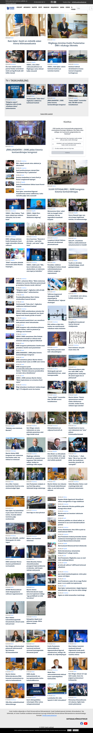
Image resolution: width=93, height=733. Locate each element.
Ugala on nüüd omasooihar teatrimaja (71, 596)
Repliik (34, 62)
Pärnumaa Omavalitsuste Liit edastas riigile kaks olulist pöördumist (77, 703)
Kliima (65, 497)
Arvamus (13, 64)
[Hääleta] (67, 153)
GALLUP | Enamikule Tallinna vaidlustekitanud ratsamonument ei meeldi (78, 243)
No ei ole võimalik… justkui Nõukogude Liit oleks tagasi (15, 541)
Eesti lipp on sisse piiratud (36, 513)
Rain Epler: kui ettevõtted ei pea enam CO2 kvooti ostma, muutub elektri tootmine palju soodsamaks (14, 515)
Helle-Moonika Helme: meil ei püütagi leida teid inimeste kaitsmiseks (78, 487)
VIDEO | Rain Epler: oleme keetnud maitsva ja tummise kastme (56, 69)
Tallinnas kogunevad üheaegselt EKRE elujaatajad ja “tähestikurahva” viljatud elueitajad (56, 299)
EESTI (40, 7)
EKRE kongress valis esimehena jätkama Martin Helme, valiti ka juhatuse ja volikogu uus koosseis (30, 330)
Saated (76, 98)
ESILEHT (19, 7)
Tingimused (76, 730)
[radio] (67, 139)
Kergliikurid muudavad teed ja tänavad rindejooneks (77, 325)
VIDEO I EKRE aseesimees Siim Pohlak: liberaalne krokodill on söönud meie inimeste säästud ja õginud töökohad (29, 339)
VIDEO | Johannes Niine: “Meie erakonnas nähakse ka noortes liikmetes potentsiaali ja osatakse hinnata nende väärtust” (30, 284)
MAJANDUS (55, 7)
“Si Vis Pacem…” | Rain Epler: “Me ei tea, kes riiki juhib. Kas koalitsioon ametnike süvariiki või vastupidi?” (77, 461)
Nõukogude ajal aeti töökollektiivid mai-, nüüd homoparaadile (57, 374)
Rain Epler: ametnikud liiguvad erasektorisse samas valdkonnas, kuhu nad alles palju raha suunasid (29, 194)
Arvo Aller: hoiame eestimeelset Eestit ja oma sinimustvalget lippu (15, 487)
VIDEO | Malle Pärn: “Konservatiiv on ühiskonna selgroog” (34, 216)
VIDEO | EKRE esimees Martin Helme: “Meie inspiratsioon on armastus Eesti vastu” (29, 381)
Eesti (12, 38)
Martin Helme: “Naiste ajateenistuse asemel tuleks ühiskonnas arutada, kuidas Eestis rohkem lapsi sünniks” (76, 402)
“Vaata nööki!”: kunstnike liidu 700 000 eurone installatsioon (77, 103)
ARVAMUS (27, 7)
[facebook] (52, 2)
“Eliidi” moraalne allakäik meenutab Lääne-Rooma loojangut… (14, 265)
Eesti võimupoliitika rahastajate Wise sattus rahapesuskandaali (35, 703)
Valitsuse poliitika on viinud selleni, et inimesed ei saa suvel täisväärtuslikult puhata (71, 523)
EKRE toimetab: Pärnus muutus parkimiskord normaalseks (13, 564)
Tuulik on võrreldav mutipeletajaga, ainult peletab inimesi (76, 266)
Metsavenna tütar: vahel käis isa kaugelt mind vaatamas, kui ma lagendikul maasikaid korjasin (56, 216)
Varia (54, 186)
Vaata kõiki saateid (46, 114)
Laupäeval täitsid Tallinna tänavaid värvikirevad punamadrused (56, 243)
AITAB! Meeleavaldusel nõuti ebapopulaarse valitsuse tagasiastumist (14, 592)
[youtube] (55, 2)
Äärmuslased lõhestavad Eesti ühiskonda (72, 546)
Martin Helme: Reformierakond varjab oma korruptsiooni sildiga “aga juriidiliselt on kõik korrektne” (36, 594)
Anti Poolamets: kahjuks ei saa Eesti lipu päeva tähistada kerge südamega (36, 487)
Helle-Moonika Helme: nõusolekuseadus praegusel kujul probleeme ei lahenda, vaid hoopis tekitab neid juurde (36, 566)
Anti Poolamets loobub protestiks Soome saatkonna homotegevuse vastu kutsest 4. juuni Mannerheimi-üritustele (72, 539)
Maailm (76, 213)
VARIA (62, 7)
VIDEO (68, 7)
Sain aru (69, 730)
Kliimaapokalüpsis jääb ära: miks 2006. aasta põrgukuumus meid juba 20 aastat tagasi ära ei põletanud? (77, 374)
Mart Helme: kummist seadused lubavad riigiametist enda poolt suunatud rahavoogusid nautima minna (77, 651)
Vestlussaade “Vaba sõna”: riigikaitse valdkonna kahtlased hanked (36, 101)
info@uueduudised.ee (79, 2)
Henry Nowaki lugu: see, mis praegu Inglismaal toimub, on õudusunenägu (78, 218)
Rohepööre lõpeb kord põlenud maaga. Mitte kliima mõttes (34, 622)
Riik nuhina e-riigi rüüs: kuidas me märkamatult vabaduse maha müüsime (56, 327)
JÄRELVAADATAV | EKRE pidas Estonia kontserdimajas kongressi (57, 103)
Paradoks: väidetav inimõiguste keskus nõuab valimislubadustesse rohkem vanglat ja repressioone (57, 269)
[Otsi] (83, 8)
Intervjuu (13, 451)
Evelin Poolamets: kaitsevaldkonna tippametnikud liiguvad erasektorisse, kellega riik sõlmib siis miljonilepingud (57, 651)
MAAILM (46, 7)
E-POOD (73, 8)
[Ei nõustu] (91, 730)
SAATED (34, 7)
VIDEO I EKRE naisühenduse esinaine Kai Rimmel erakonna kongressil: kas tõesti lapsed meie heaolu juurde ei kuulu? (30, 314)
